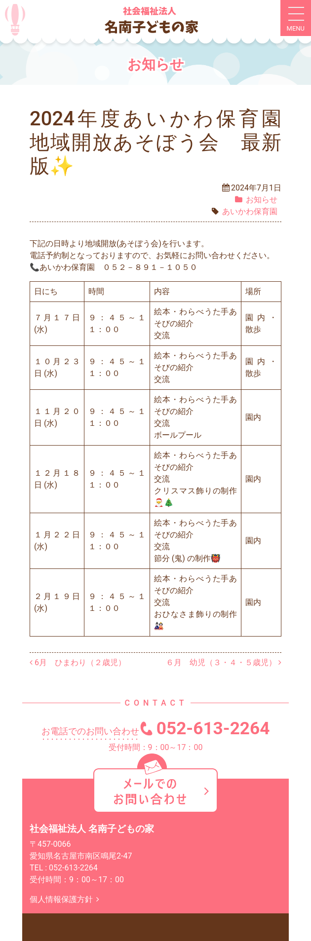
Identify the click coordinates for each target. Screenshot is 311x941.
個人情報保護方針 (66, 899)
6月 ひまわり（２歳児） (78, 662)
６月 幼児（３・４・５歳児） (223, 662)
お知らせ (261, 199)
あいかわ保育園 (249, 211)
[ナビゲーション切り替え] (295, 18)
